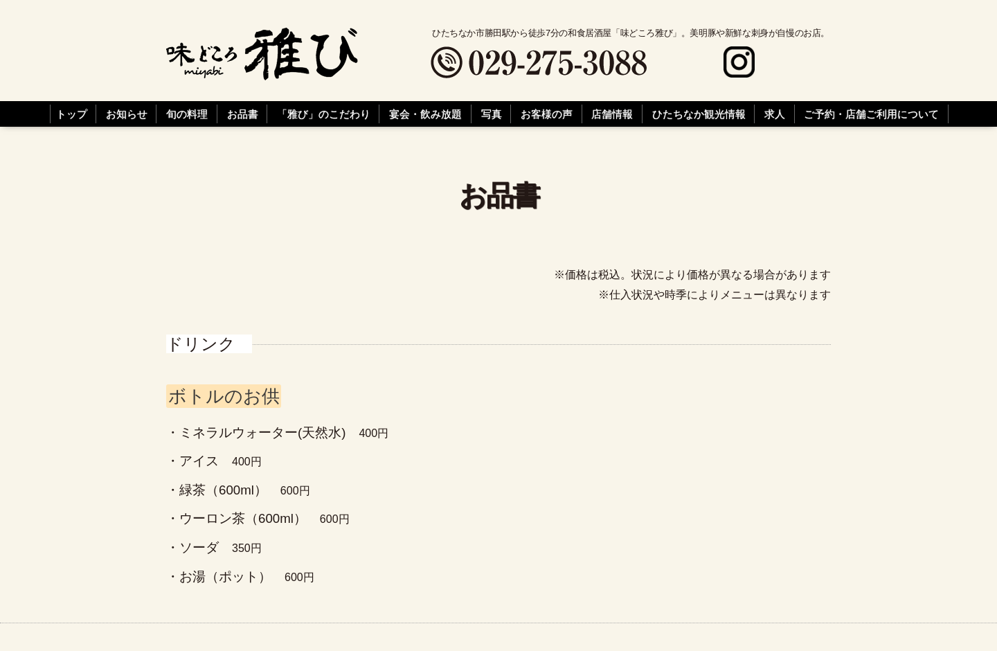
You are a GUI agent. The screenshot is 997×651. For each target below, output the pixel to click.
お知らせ (126, 114)
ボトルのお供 (224, 396)
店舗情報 (612, 114)
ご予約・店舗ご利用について (871, 114)
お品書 (242, 114)
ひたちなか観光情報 (699, 114)
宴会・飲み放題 (425, 114)
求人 (774, 114)
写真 (491, 114)
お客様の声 (547, 114)
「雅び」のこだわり (323, 114)
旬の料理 (187, 114)
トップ (71, 114)
